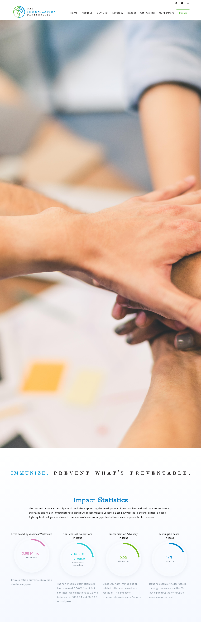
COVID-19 (102, 12)
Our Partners (166, 12)
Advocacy (117, 12)
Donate (183, 13)
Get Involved (147, 12)
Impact (131, 12)
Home (73, 12)
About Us (87, 12)
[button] (176, 3)
